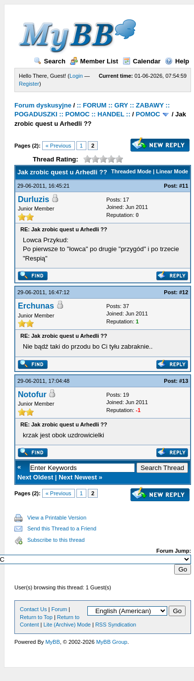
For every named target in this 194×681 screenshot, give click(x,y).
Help (177, 61)
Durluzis (33, 199)
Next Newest (78, 477)
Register (29, 84)
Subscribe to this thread (56, 540)
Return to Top (36, 617)
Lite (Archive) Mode (67, 625)
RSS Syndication (115, 625)
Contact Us (33, 609)
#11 (183, 186)
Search (49, 61)
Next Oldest (35, 477)
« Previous (58, 146)
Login (76, 76)
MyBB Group (112, 642)
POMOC (148, 114)
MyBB (52, 642)
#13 (183, 381)
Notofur (32, 394)
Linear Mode (172, 171)
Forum (59, 609)
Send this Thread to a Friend (61, 528)
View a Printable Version (56, 518)
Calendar (142, 61)
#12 (183, 292)
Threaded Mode (131, 171)
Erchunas (36, 306)
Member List (94, 61)
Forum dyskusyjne (42, 105)
